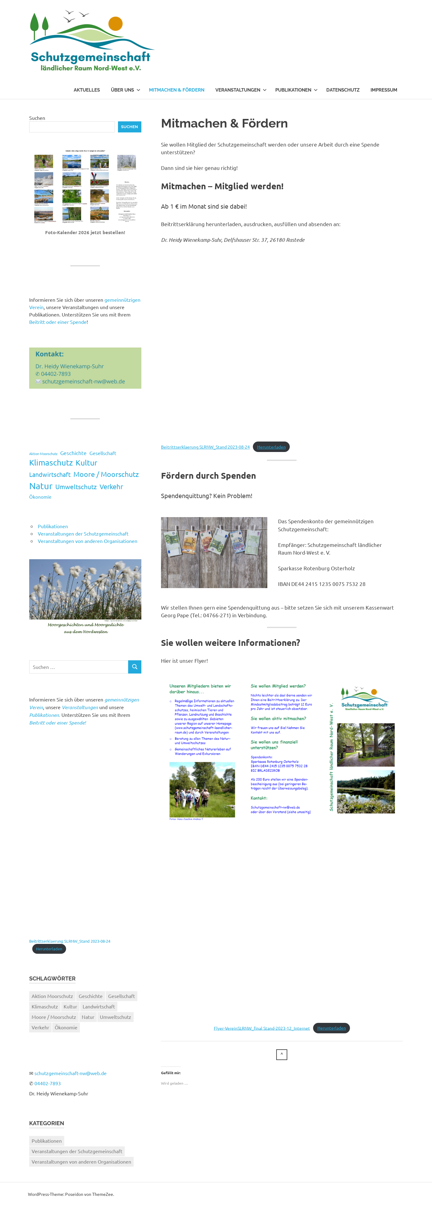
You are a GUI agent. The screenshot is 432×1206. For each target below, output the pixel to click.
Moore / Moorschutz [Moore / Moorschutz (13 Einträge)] (106, 473)
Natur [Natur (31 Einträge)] (41, 486)
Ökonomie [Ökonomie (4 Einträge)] (40, 497)
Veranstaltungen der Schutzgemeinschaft (83, 533)
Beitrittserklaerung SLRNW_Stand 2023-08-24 (205, 447)
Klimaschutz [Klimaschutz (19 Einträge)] (51, 462)
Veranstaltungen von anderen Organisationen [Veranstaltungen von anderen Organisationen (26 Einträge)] (81, 1161)
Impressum (384, 90)
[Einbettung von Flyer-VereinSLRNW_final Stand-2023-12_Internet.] (282, 925)
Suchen (37, 118)
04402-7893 (47, 1083)
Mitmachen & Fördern (176, 90)
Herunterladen (271, 447)
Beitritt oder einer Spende (58, 322)
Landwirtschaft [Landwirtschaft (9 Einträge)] (50, 474)
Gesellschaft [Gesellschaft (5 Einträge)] (102, 453)
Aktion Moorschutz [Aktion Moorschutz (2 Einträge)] (43, 453)
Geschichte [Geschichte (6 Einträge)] (73, 453)
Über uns (125, 90)
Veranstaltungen (241, 90)
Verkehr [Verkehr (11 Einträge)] (111, 486)
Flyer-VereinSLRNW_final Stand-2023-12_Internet (262, 1028)
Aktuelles (87, 90)
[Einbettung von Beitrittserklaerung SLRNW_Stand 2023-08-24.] (282, 344)
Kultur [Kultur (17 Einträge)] (86, 462)
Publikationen (296, 90)
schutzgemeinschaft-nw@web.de (70, 1073)
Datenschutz (342, 90)
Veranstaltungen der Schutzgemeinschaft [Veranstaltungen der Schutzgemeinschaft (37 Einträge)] (77, 1151)
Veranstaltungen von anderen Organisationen (87, 541)
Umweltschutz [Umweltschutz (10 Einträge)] (76, 486)
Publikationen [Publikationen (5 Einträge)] (47, 1140)
